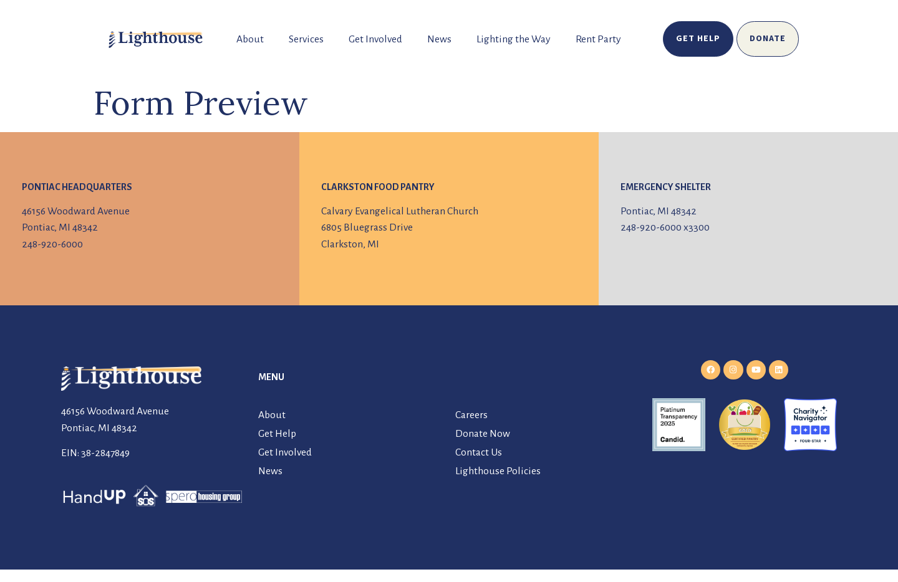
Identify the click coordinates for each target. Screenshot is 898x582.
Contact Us (478, 452)
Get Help (277, 433)
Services (306, 39)
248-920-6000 (52, 244)
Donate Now (482, 433)
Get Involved (375, 39)
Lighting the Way (513, 39)
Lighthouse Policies (498, 471)
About (250, 39)
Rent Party (598, 39)
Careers (471, 415)
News (439, 39)
